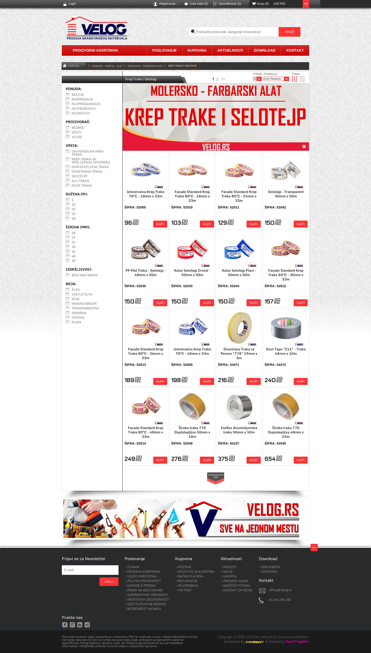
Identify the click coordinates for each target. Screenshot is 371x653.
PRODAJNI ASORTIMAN (143, 572)
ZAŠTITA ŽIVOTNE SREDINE (146, 604)
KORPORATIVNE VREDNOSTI (147, 595)
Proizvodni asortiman (95, 50)
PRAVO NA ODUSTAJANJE (145, 590)
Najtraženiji (84, 108)
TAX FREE (184, 590)
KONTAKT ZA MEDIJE (237, 590)
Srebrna (79, 313)
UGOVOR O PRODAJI (141, 586)
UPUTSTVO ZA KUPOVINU (196, 572)
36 (73, 251)
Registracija (167, 3)
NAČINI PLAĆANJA (191, 576)
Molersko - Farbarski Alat (145, 66)
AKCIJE (228, 572)
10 (73, 204)
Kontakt (295, 50)
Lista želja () (199, 3)
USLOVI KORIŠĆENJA (142, 576)
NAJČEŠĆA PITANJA (236, 586)
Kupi (160, 224)
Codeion (258, 642)
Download (264, 50)
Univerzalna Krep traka (88, 153)
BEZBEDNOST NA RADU (144, 609)
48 (73, 256)
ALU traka (80, 181)
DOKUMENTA (270, 567)
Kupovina (197, 50)
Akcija (78, 94)
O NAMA (133, 567)
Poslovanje (164, 50)
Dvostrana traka (87, 171)
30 (73, 247)
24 (73, 242)
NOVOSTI (229, 567)
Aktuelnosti (230, 50)
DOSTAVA (184, 567)
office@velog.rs (280, 590)
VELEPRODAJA (188, 586)
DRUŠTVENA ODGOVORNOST (148, 600)
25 (73, 209)
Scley (76, 132)
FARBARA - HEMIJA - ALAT (107, 66)
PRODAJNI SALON (235, 581)
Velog (77, 137)
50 (73, 218)
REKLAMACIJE (188, 581)
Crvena (78, 317)
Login (72, 3)
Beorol (78, 128)
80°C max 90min (85, 275)
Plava (76, 322)
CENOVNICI (269, 572)
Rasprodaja (82, 99)
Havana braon (84, 303)
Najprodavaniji (86, 104)
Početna (73, 66)
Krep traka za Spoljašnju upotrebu (91, 161)
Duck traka (82, 185)
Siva (75, 299)
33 (73, 214)
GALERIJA (230, 576)
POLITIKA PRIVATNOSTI (144, 581)
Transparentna (85, 308)
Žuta (76, 290)
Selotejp (79, 176)
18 (73, 233)
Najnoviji (81, 113)
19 (73, 237)
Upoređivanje (229, 3)
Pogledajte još (216, 476)
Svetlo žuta (82, 294)
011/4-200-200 (280, 600)
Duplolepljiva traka (90, 167)
